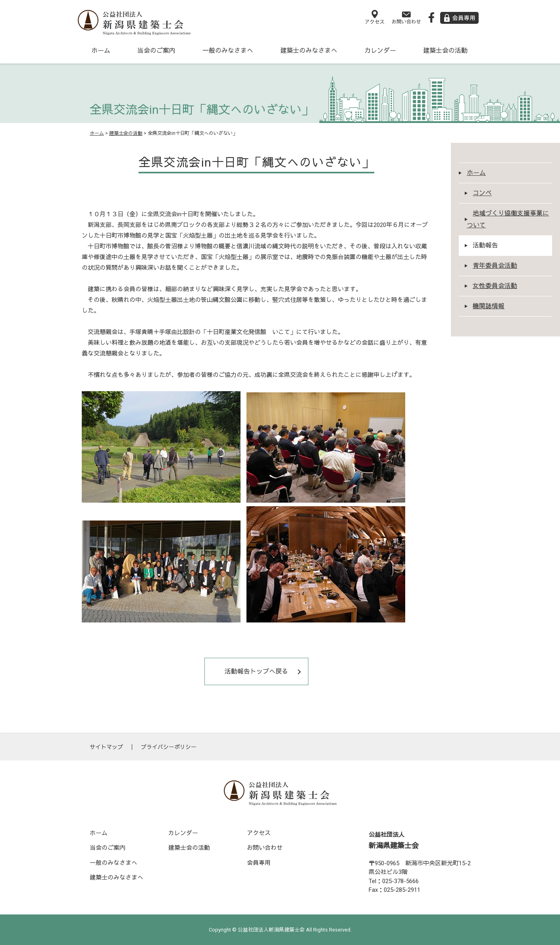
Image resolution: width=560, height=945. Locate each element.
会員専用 (259, 862)
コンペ (482, 193)
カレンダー (380, 50)
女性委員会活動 (495, 286)
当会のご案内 (156, 50)
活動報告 (485, 245)
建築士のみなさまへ (308, 50)
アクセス (259, 833)
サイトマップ (106, 747)
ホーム (100, 50)
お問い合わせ (265, 847)
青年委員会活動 (495, 265)
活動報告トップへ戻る (256, 671)
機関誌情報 (488, 306)
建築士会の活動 (445, 50)
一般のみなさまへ (227, 50)
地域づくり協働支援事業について (508, 219)
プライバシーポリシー (168, 747)
